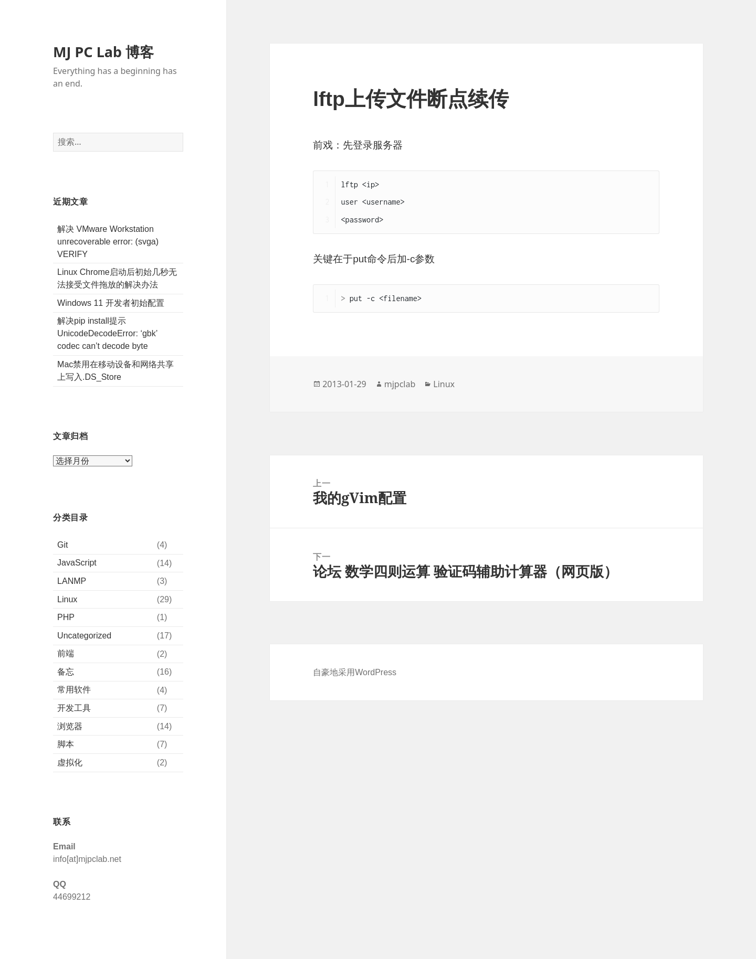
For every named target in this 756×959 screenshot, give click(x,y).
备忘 (65, 671)
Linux (67, 599)
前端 (65, 653)
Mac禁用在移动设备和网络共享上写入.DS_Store (115, 370)
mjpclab (400, 384)
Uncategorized (84, 635)
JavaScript (77, 562)
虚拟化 (69, 762)
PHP (66, 617)
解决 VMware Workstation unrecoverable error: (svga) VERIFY (108, 242)
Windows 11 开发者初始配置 (110, 303)
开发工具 (74, 708)
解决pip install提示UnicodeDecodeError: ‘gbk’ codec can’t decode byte (107, 333)
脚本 (65, 744)
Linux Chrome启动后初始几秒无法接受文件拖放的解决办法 (117, 278)
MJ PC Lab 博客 (103, 52)
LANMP (71, 581)
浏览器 (69, 726)
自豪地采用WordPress (354, 672)
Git (62, 544)
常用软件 (74, 689)
